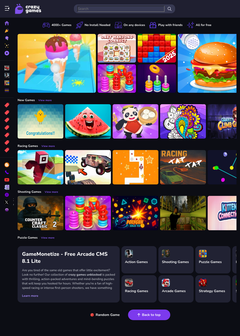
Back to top (149, 314)
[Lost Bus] (183, 213)
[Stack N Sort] (117, 78)
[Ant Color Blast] (157, 48)
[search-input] (121, 9)
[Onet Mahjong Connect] (117, 48)
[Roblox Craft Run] (40, 167)
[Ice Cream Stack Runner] (57, 63)
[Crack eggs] (40, 121)
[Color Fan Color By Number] (183, 121)
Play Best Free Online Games (28, 9)
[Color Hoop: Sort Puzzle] (157, 78)
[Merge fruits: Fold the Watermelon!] (88, 121)
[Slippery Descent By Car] (88, 167)
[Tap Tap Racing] (183, 167)
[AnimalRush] (135, 167)
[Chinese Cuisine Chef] (135, 121)
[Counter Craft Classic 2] (40, 213)
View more (45, 100)
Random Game (105, 314)
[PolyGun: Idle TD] (135, 213)
